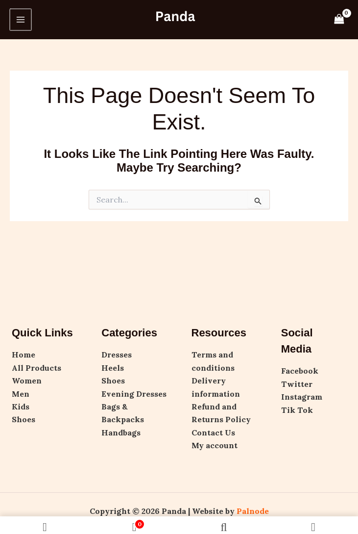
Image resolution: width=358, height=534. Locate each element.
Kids (20, 406)
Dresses (116, 354)
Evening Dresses (134, 394)
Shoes (23, 419)
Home (23, 354)
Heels (112, 368)
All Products (36, 368)
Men (20, 394)
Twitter (296, 384)
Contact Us (213, 432)
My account (214, 445)
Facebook (299, 371)
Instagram (301, 397)
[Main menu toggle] (20, 19)
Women (27, 380)
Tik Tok (297, 410)
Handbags (121, 432)
